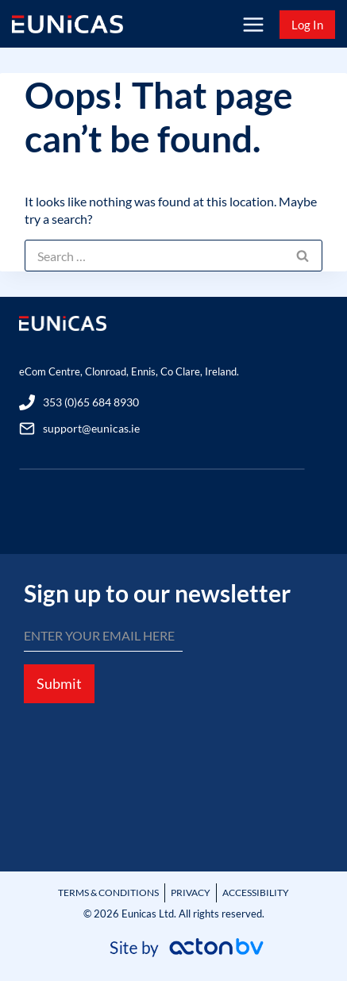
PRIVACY (190, 892)
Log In (307, 24)
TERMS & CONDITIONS (108, 892)
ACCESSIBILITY (255, 892)
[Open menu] (253, 24)
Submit (59, 683)
